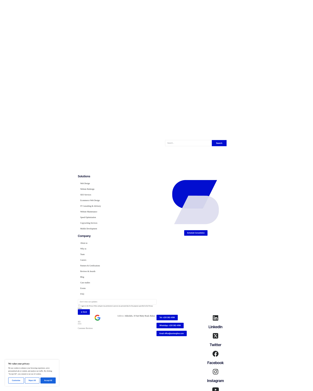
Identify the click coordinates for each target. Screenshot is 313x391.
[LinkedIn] (215, 318)
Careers (83, 260)
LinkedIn (216, 327)
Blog (82, 277)
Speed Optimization (88, 217)
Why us (83, 249)
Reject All (32, 380)
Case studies (85, 283)
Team (82, 254)
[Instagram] (215, 372)
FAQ (82, 294)
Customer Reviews (85, 328)
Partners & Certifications (90, 266)
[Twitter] (215, 336)
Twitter (215, 345)
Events (83, 288)
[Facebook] (215, 354)
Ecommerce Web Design (90, 200)
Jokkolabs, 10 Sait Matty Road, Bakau (140, 316)
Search (219, 143)
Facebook (215, 363)
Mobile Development (88, 229)
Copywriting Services (88, 223)
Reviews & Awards (87, 271)
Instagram (215, 380)
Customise (16, 380)
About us (83, 243)
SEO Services (85, 195)
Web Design (85, 183)
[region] (32, 373)
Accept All (48, 380)
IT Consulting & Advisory (90, 206)
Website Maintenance (88, 212)
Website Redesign (87, 189)
